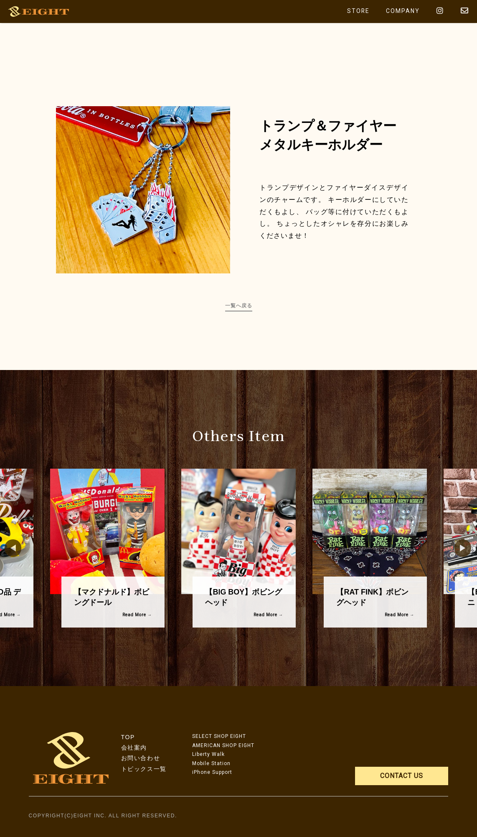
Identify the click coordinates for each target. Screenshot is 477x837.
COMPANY (403, 11)
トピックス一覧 (144, 769)
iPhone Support (212, 772)
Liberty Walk (208, 754)
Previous (9, 548)
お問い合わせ (140, 758)
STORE (357, 11)
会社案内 (134, 747)
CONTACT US (401, 776)
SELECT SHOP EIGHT (219, 736)
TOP (128, 737)
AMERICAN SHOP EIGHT (223, 745)
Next (458, 548)
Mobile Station (211, 763)
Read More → (137, 614)
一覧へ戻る (238, 306)
